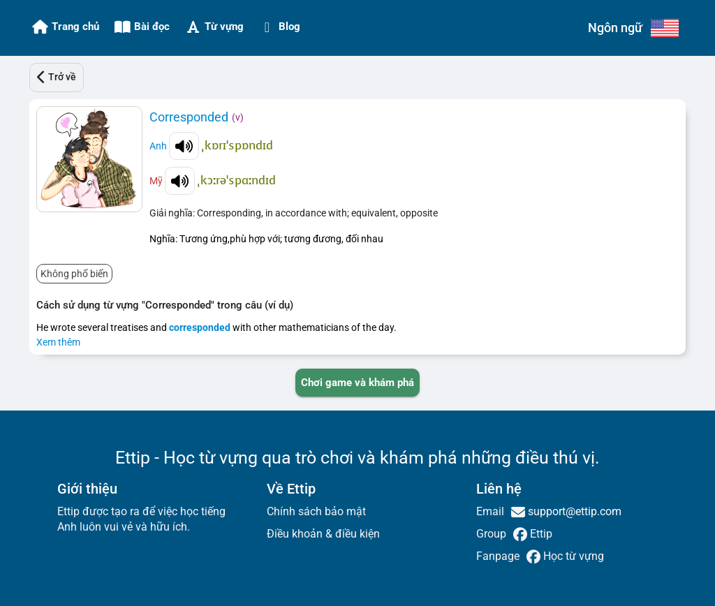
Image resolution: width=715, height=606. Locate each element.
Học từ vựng (572, 556)
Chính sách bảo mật (316, 511)
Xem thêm (58, 342)
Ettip (539, 533)
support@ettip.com (573, 511)
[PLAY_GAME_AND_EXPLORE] (357, 383)
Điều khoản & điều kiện (323, 533)
